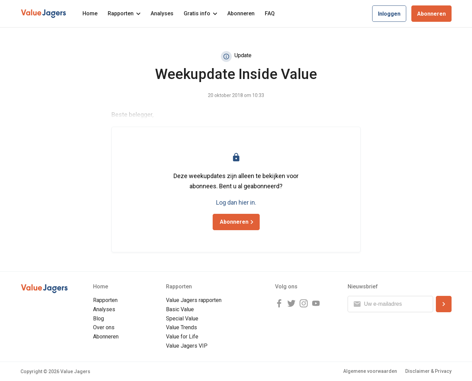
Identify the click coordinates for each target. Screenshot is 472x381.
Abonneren (241, 13)
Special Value (182, 318)
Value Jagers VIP (187, 346)
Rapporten (124, 13)
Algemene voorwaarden (370, 371)
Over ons (104, 327)
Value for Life (182, 336)
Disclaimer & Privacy (428, 371)
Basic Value (180, 309)
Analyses (162, 13)
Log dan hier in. (236, 202)
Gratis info (200, 13)
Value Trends (181, 327)
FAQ (270, 13)
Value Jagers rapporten (194, 300)
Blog (98, 318)
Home (89, 13)
